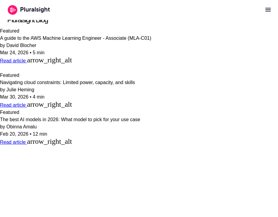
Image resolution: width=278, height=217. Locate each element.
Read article (13, 60)
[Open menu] (268, 10)
